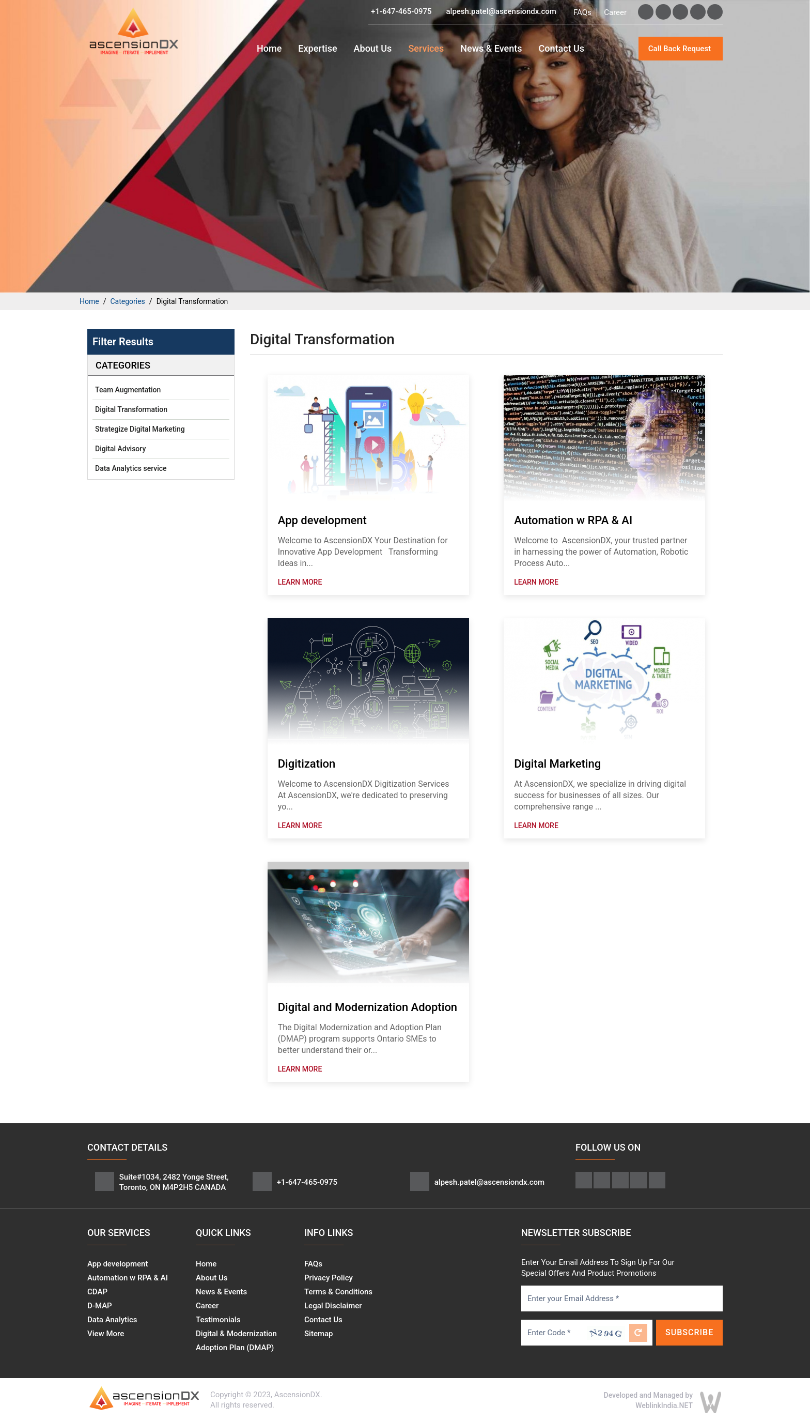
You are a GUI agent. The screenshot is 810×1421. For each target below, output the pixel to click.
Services (426, 48)
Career (615, 12)
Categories (127, 301)
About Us (373, 48)
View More (105, 1333)
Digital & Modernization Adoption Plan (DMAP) (236, 1340)
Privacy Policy (328, 1277)
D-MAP (99, 1305)
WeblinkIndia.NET (664, 1405)
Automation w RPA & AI (127, 1277)
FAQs (582, 12)
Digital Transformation (131, 409)
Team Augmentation (128, 390)
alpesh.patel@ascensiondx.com (501, 11)
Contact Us (561, 48)
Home (269, 48)
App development (117, 1264)
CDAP (97, 1291)
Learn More (300, 582)
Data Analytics (112, 1319)
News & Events (491, 48)
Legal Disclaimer (333, 1305)
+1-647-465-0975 (401, 11)
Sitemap (318, 1333)
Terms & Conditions (338, 1291)
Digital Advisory (120, 449)
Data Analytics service (131, 468)
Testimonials (218, 1319)
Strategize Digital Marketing (140, 429)
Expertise (317, 48)
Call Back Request (679, 48)
